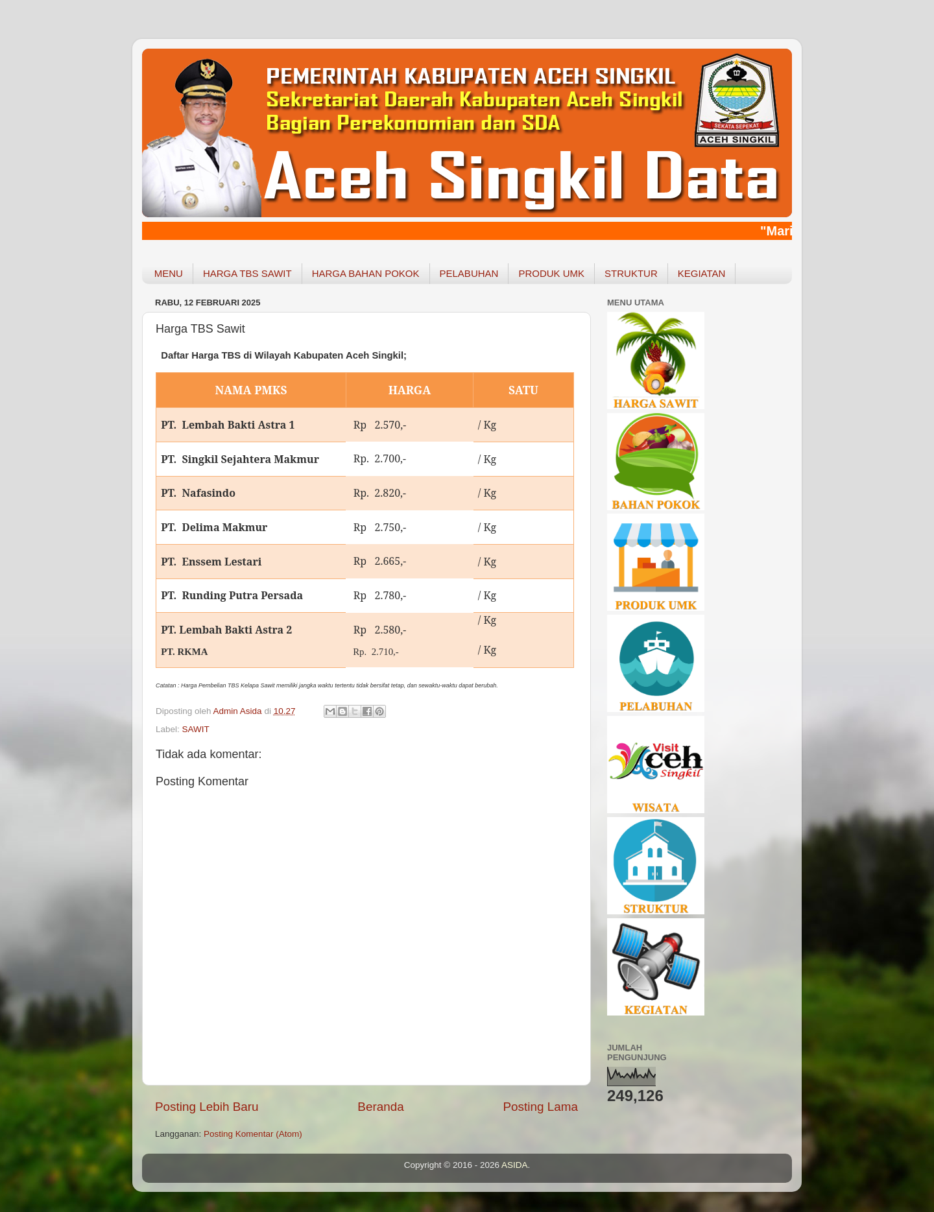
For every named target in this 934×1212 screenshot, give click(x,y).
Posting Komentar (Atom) (253, 1134)
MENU (168, 273)
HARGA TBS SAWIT (247, 273)
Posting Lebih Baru (207, 1106)
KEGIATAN (702, 273)
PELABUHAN (469, 273)
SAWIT (196, 729)
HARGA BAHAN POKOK (366, 273)
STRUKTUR (631, 273)
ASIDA (514, 1165)
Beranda (380, 1106)
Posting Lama (540, 1106)
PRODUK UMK (551, 273)
